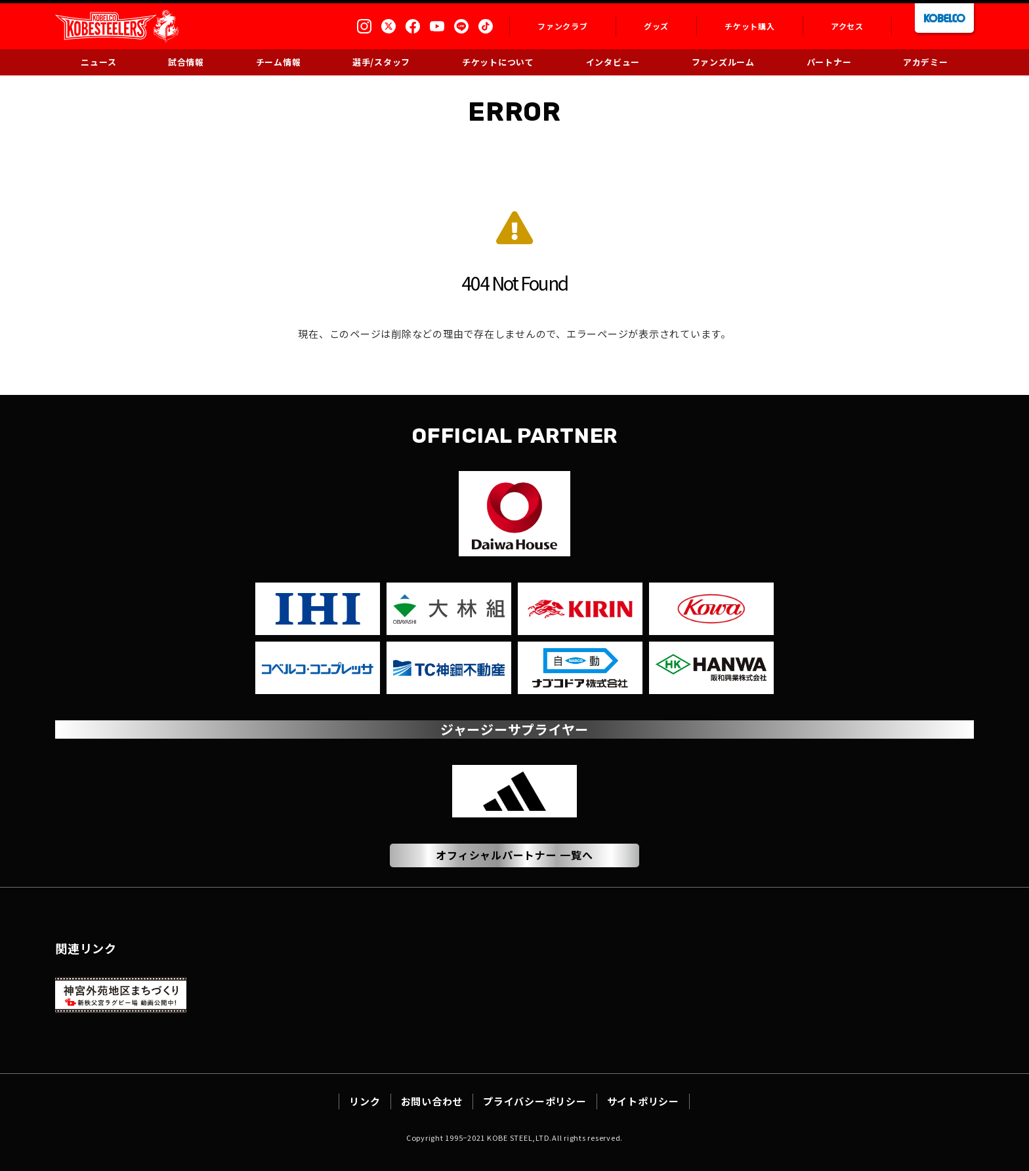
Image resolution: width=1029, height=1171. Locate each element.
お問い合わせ (432, 1101)
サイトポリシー (643, 1101)
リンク (364, 1101)
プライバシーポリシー (535, 1101)
